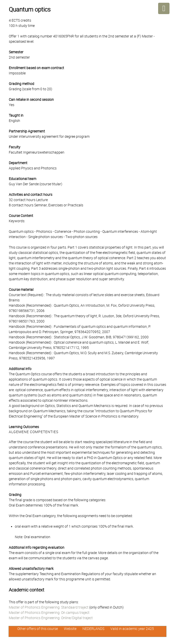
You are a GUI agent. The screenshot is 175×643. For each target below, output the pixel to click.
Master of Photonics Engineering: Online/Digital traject (51, 618)
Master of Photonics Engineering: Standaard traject (49, 607)
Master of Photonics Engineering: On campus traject (49, 613)
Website (70, 629)
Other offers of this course (37, 629)
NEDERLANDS (93, 629)
